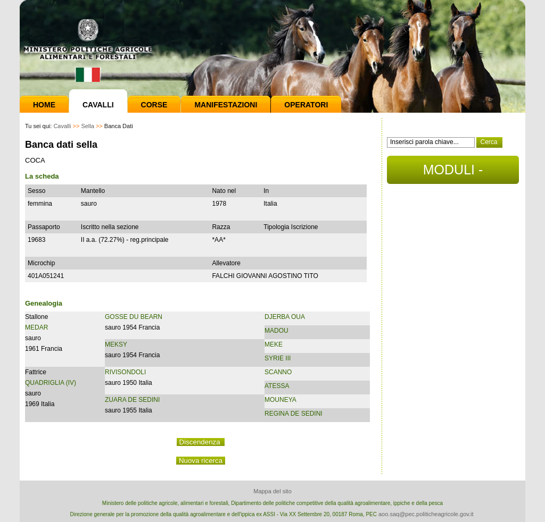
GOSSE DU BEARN (133, 317)
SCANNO (278, 372)
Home (44, 104)
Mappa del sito (272, 491)
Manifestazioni (225, 104)
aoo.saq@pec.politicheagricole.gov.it (426, 514)
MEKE (274, 344)
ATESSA (277, 386)
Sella (87, 126)
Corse (154, 104)
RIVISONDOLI (125, 372)
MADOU (276, 330)
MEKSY (116, 344)
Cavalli (98, 104)
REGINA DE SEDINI (294, 413)
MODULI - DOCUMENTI (452, 173)
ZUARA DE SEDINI (132, 399)
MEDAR (36, 327)
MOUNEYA (280, 399)
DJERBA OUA (285, 317)
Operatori (306, 104)
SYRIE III (278, 358)
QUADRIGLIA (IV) (50, 382)
